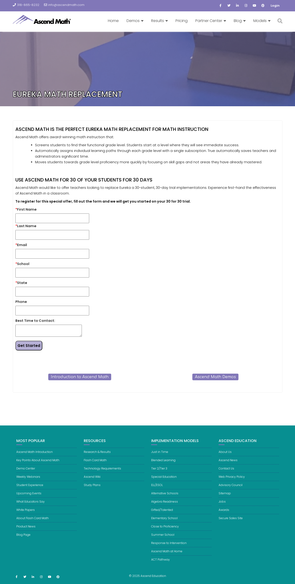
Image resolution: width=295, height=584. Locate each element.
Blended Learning (163, 466)
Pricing (182, 20)
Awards (224, 515)
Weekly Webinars (28, 482)
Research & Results (97, 457)
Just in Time (159, 457)
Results (157, 20)
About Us (225, 457)
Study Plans (92, 490)
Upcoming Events (28, 499)
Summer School (162, 540)
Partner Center (208, 20)
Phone (21, 301)
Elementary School (164, 524)
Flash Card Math (95, 466)
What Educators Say (30, 507)
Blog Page (23, 540)
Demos (133, 20)
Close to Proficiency (165, 532)
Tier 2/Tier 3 (159, 474)
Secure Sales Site (231, 524)
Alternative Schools (164, 499)
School (22, 263)
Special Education (164, 482)
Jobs (222, 507)
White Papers (25, 515)
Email (21, 245)
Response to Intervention (169, 548)
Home (113, 20)
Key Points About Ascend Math (37, 466)
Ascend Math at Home (166, 557)
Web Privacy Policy (232, 482)
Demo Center (25, 474)
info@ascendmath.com (64, 5)
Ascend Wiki (92, 482)
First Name (26, 209)
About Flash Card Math (32, 524)
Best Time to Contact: (35, 320)
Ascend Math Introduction (34, 457)
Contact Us (226, 474)
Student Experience (29, 490)
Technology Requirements (102, 474)
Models (260, 20)
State (21, 282)
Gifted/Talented (162, 515)
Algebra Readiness (164, 507)
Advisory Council (230, 490)
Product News (25, 532)
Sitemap (225, 499)
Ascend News (228, 466)
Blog (238, 20)
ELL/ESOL (157, 490)
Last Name (25, 226)
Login (275, 5)
